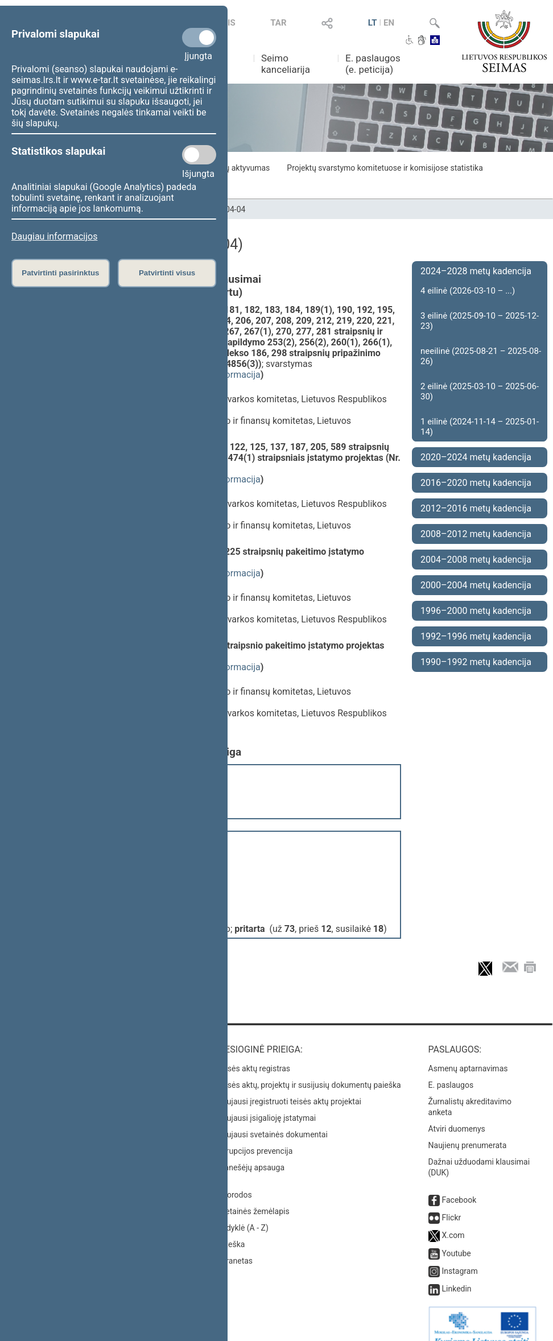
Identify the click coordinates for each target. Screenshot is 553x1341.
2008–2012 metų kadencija (475, 534)
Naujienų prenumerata (467, 1128)
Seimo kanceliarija (285, 63)
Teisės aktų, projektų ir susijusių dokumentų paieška (309, 1067)
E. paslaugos (451, 1067)
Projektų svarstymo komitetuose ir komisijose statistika (384, 167)
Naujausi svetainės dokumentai (272, 1117)
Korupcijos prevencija (254, 1133)
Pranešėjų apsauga (250, 1150)
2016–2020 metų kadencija (475, 482)
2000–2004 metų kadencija (475, 585)
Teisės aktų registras (253, 1051)
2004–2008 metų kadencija (475, 559)
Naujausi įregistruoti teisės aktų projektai (289, 1084)
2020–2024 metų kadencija (475, 457)
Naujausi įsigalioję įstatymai (266, 1100)
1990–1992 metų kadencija (475, 662)
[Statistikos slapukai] (199, 154)
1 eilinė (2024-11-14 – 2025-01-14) (479, 426)
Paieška (231, 1227)
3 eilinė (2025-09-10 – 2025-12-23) (479, 321)
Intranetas (235, 1243)
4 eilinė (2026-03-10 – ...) (467, 291)
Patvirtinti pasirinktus (60, 273)
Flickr (451, 1200)
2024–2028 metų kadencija (475, 271)
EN (388, 23)
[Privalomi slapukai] (199, 37)
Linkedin (457, 1271)
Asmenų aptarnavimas (468, 1051)
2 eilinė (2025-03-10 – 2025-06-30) (479, 391)
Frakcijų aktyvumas (236, 167)
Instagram (460, 1254)
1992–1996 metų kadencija (475, 636)
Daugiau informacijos (54, 236)
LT (372, 23)
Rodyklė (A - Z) (243, 1210)
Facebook (459, 1182)
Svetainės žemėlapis (253, 1194)
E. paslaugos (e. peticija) (373, 63)
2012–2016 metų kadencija (475, 508)
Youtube (456, 1236)
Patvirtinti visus (167, 273)
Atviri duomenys (456, 1111)
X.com (453, 1218)
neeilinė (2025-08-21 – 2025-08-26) (480, 356)
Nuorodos (234, 1177)
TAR (278, 23)
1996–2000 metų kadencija (475, 610)
